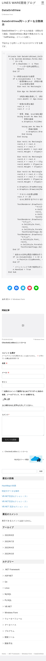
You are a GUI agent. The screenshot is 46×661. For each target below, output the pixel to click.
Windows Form (8, 14)
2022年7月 (9, 541)
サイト (4, 382)
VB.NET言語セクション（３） (15, 496)
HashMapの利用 (9, 486)
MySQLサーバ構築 (21, 459)
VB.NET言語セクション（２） (15, 501)
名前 (5, 363)
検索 (40, 471)
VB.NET (8, 607)
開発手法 (9, 643)
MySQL (8, 594)
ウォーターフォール (13, 619)
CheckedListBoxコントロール (14, 343)
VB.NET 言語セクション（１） (15, 507)
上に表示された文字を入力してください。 (18, 405)
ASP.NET (9, 576)
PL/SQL (8, 600)
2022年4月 (9, 548)
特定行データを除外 (10, 491)
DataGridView (39, 654)
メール (5, 373)
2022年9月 (9, 535)
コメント (5, 415)
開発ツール (9, 637)
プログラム (9, 631)
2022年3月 (9, 554)
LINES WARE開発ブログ (19, 2)
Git (6, 582)
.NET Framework (12, 570)
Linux (7, 588)
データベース (10, 625)
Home (4, 654)
